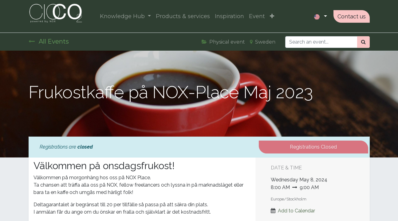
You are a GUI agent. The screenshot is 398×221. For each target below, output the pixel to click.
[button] (272, 16)
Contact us (351, 16)
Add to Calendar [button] (296, 211)
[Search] (363, 42)
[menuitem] (182, 16)
